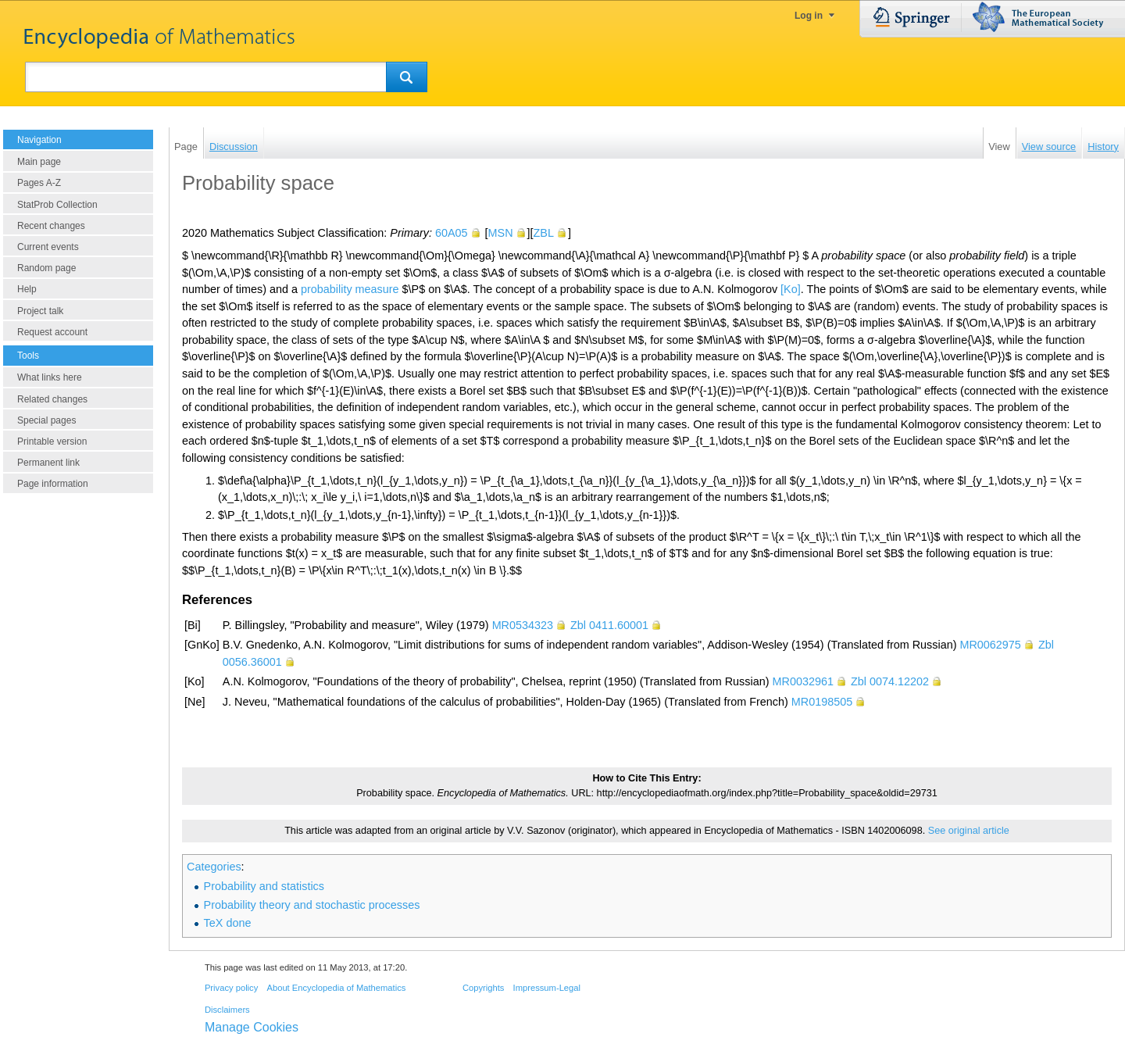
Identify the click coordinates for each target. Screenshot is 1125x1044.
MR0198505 (821, 701)
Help (27, 289)
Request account (52, 332)
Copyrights (483, 987)
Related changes (52, 399)
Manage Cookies (251, 1027)
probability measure (350, 289)
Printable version (52, 441)
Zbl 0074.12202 (890, 681)
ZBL (544, 233)
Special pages (46, 420)
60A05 (451, 233)
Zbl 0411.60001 (609, 625)
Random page (46, 268)
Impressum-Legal (546, 987)
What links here (49, 377)
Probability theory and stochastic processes (312, 905)
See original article (968, 830)
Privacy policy (231, 987)
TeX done (228, 923)
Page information (52, 483)
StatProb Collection (57, 204)
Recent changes (51, 225)
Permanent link (48, 462)
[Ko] (790, 289)
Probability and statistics (264, 886)
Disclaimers (227, 1009)
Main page (39, 161)
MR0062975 (989, 644)
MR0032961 (803, 681)
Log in (809, 15)
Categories (214, 866)
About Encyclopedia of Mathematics (335, 987)
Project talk (40, 311)
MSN (500, 233)
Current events (48, 246)
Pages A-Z (39, 182)
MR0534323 (522, 625)
